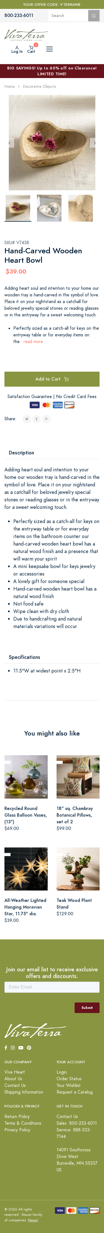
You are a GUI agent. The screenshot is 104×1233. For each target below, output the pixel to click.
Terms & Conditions (22, 1123)
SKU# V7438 (16, 243)
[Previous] (9, 142)
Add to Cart (52, 379)
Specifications (24, 657)
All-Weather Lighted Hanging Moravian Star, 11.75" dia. (25, 907)
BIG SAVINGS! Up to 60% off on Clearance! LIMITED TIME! (52, 71)
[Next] (95, 142)
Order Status (69, 1079)
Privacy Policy (17, 1130)
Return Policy (17, 1117)
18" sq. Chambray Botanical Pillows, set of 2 (75, 815)
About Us (13, 1079)
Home (9, 86)
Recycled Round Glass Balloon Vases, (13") (25, 815)
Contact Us (15, 1085)
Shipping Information (23, 1092)
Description (21, 452)
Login (62, 1072)
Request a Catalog (75, 1092)
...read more (31, 342)
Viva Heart (14, 1072)
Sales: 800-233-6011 (77, 1123)
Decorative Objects (39, 86)
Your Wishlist (69, 1085)
